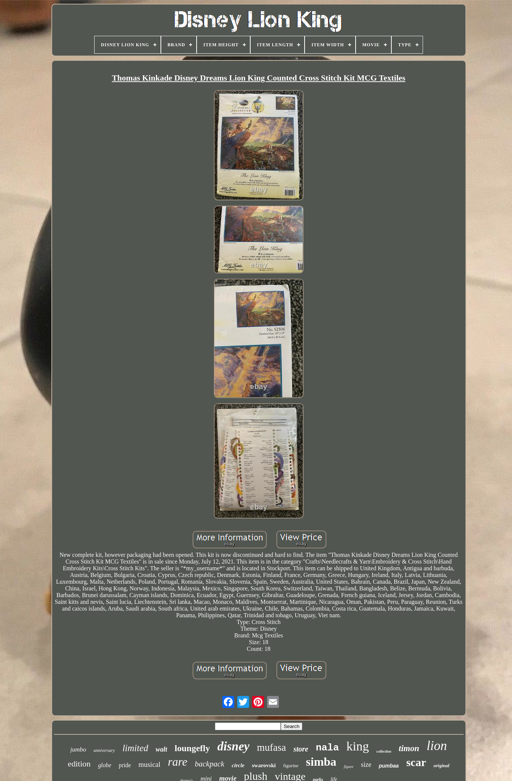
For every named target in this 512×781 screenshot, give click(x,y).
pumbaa (389, 766)
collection (383, 751)
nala (327, 747)
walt (161, 749)
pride (125, 765)
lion (437, 745)
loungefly (192, 748)
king (357, 746)
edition (79, 763)
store (300, 749)
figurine (290, 765)
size (366, 764)
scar (416, 762)
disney (233, 746)
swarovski (264, 765)
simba (321, 761)
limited (135, 748)
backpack (209, 763)
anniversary (104, 750)
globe (104, 765)
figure (348, 766)
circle (238, 765)
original (441, 765)
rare (177, 761)
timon (409, 748)
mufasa (271, 747)
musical (149, 764)
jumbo (78, 749)
